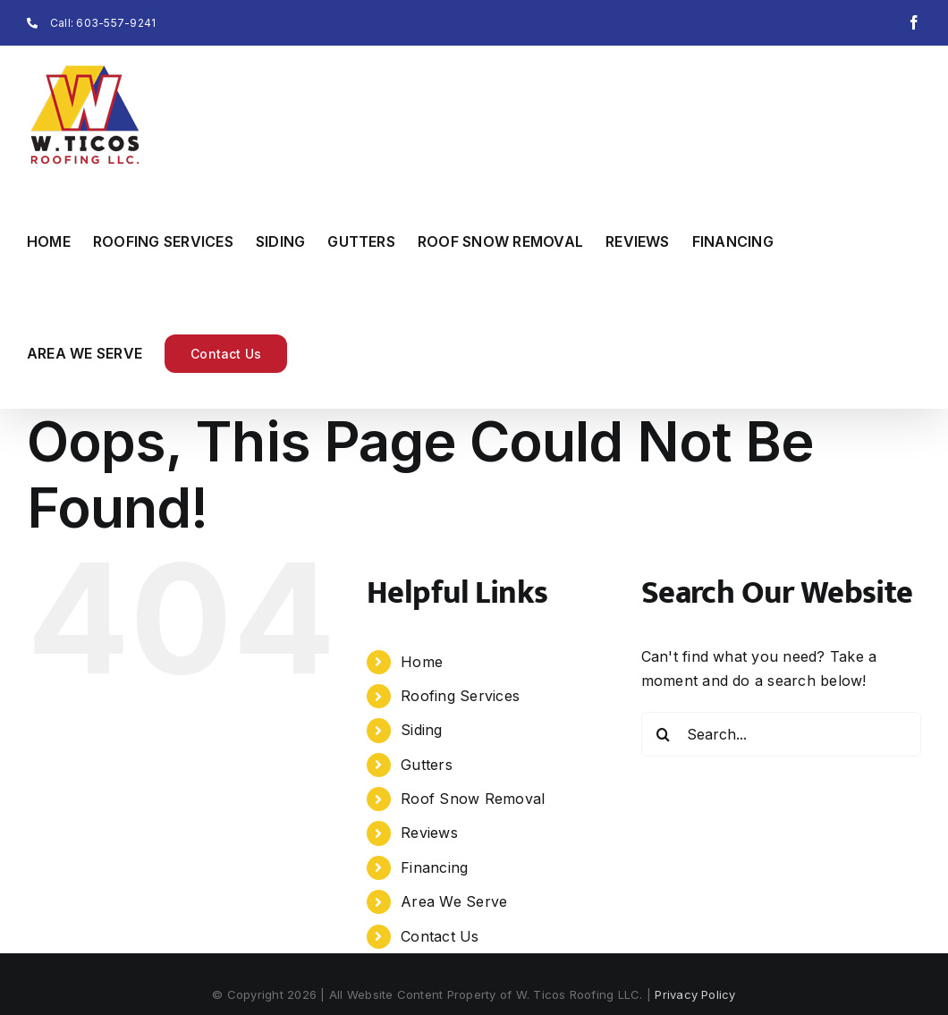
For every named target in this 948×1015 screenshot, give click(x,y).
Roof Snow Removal (473, 799)
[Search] (663, 734)
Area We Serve (454, 901)
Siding (421, 730)
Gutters (427, 765)
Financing (434, 867)
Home (422, 662)
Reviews (429, 833)
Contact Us (439, 936)
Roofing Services (460, 696)
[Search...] (781, 734)
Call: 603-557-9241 (91, 23)
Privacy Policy (695, 994)
